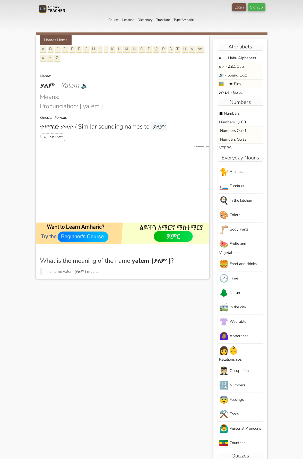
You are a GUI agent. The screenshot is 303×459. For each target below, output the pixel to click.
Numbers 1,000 (232, 122)
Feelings (231, 400)
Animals (231, 172)
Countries (232, 443)
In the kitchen (235, 201)
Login (239, 7)
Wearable (232, 322)
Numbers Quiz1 (233, 130)
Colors (229, 215)
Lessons (128, 20)
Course (113, 20)
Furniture (232, 186)
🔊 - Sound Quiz (233, 75)
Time (228, 278)
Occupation (234, 371)
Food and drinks (238, 264)
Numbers (229, 113)
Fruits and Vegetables (232, 247)
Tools (229, 414)
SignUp (256, 7)
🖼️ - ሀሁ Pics (230, 83)
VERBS (225, 147)
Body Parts (233, 229)
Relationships (230, 353)
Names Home (55, 39)
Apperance (233, 336)
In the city (232, 307)
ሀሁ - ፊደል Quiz (231, 66)
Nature (230, 293)
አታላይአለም (53, 137)
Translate (163, 20)
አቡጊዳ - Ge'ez (231, 92)
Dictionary (145, 20)
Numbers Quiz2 (233, 139)
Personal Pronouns (240, 428)
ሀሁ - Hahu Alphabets (237, 58)
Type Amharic (184, 20)
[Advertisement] (125, 184)
